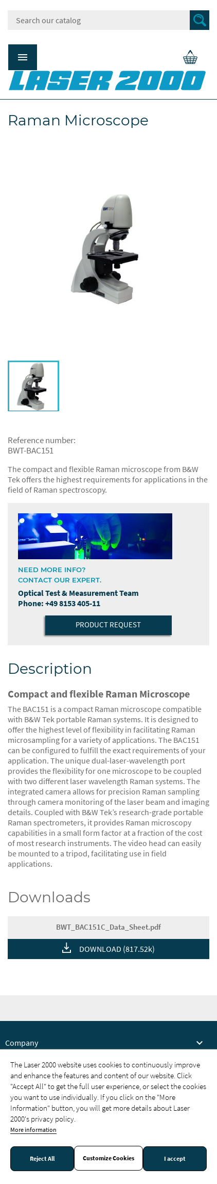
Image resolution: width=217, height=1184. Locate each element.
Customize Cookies (108, 1158)
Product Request (108, 624)
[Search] (108, 20)
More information (33, 1129)
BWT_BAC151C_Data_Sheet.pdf (108, 927)
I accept (175, 1158)
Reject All (42, 1158)
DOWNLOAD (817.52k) (117, 949)
